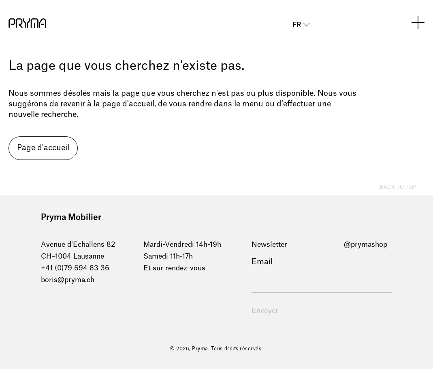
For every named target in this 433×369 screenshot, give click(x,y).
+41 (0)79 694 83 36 (75, 268)
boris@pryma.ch (67, 279)
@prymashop (365, 244)
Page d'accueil (43, 148)
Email (262, 262)
